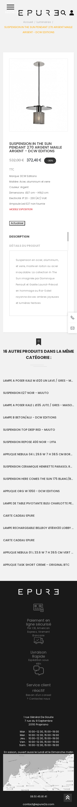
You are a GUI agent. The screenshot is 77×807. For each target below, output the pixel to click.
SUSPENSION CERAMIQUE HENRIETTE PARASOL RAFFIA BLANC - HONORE (38, 466)
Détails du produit (24, 246)
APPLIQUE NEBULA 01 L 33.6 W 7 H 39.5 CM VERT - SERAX (38, 552)
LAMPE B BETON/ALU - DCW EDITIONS (29, 417)
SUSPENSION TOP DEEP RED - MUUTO (29, 430)
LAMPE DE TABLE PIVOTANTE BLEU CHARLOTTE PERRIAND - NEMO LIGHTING (38, 503)
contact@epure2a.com (38, 804)
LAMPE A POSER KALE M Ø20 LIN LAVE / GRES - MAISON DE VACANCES (38, 381)
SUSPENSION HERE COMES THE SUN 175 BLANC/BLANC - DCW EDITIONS (38, 479)
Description (19, 236)
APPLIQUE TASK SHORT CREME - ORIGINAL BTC (36, 565)
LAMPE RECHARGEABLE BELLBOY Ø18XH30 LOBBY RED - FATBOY (38, 528)
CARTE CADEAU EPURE (18, 516)
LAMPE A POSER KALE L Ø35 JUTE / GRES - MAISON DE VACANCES (38, 405)
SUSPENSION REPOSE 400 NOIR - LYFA (29, 442)
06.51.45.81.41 (38, 796)
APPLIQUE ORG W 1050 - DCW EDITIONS (31, 491)
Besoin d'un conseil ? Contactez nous (38, 696)
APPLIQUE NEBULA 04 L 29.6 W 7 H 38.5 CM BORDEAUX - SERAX (38, 454)
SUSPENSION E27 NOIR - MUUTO (26, 393)
